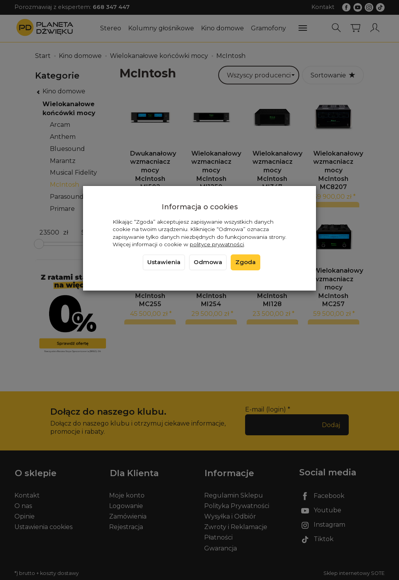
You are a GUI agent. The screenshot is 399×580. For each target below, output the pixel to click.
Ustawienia (163, 262)
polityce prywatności (217, 244)
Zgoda (245, 262)
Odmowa (208, 262)
